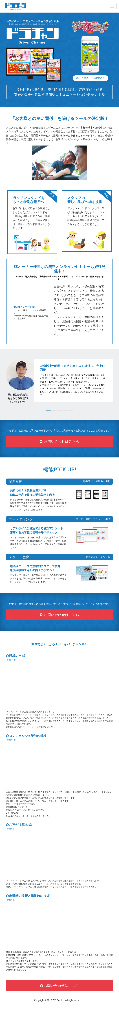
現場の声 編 (16, 658)
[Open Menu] (112, 6)
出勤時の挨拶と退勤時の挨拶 (29, 898)
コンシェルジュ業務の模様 (28, 738)
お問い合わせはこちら (59, 441)
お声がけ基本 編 (19, 827)
